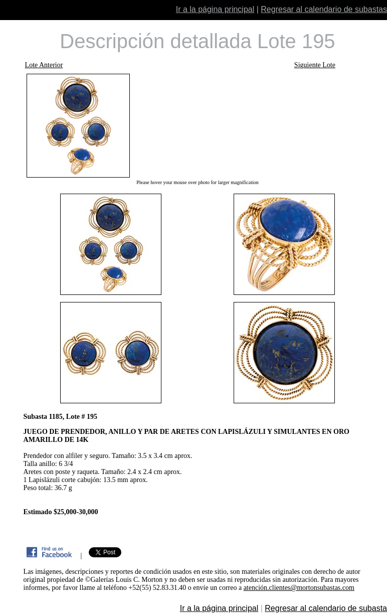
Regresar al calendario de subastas (324, 9)
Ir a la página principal (215, 9)
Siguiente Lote (314, 65)
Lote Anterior (44, 65)
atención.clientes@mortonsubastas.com (299, 587)
